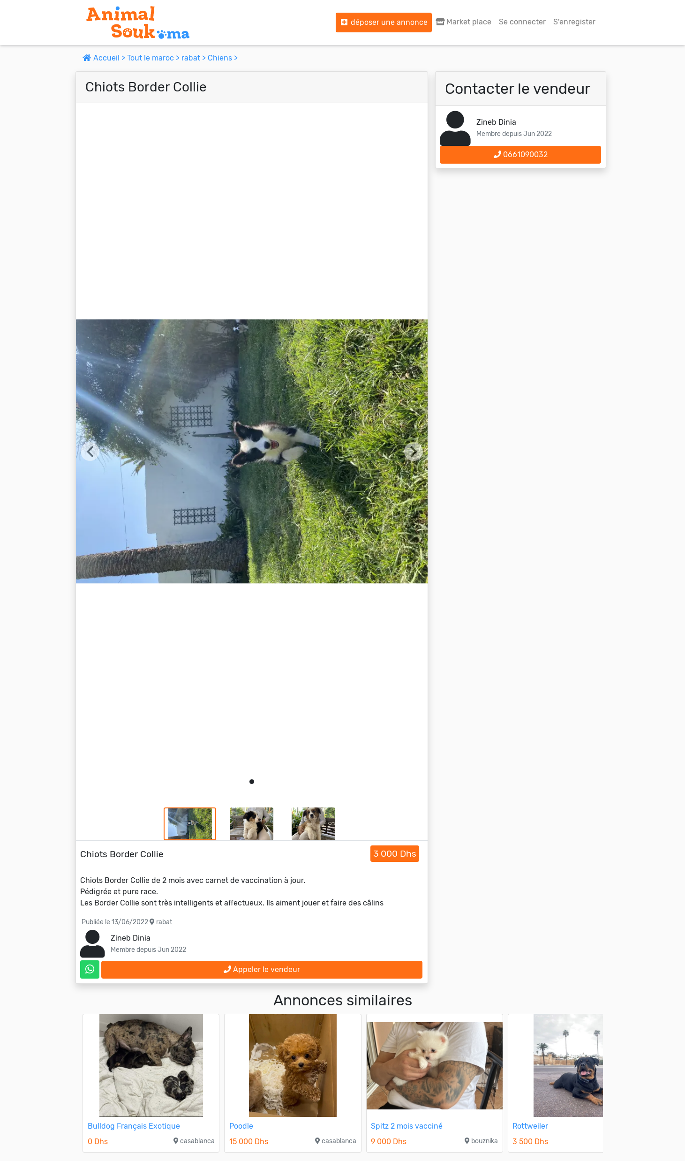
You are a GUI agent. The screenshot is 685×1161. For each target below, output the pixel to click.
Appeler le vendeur (262, 969)
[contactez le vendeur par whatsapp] (89, 969)
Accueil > (105, 57)
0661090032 (521, 154)
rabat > (194, 57)
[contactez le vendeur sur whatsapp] (89, 969)
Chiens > (223, 57)
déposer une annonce (384, 22)
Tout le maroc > (154, 57)
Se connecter (522, 21)
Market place (463, 21)
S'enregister (574, 21)
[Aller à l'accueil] (137, 22)
